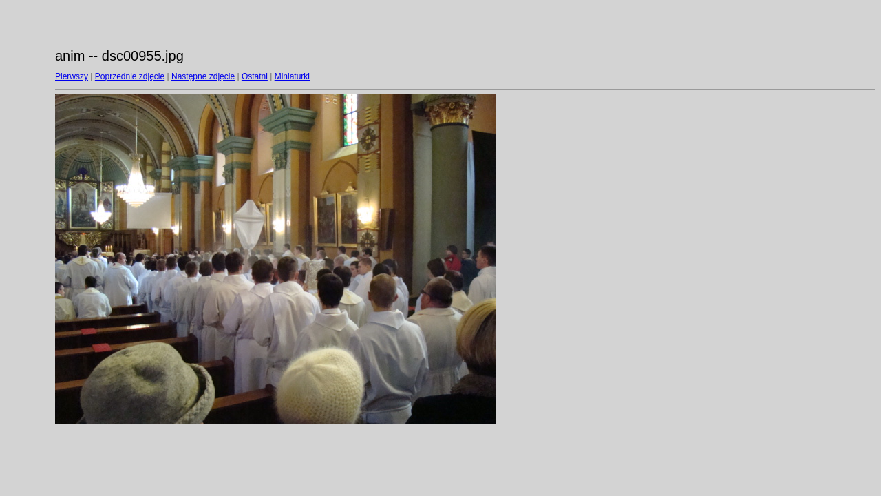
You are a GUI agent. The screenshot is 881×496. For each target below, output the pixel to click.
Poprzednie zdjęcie (129, 76)
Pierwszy (71, 76)
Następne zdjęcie (203, 76)
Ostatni (255, 76)
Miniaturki (292, 76)
